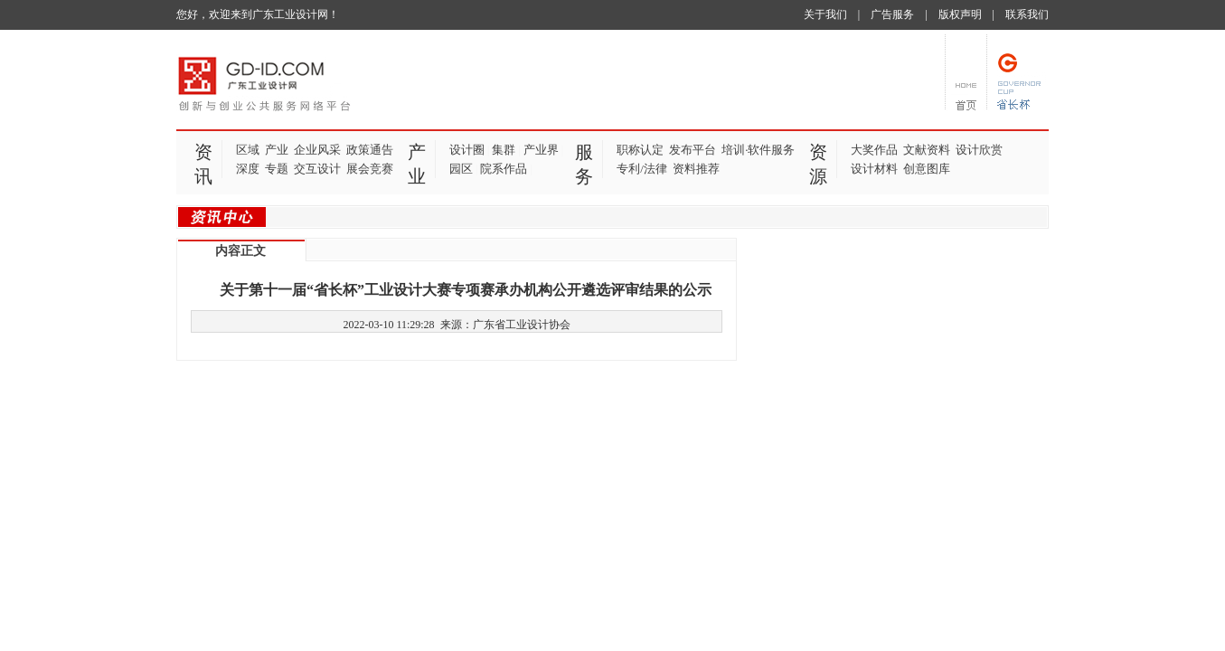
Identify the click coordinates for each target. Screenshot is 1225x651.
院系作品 (503, 168)
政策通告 (369, 149)
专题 (276, 168)
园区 (461, 168)
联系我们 (1027, 14)
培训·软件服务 (758, 149)
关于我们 (825, 14)
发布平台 (692, 149)
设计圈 (467, 149)
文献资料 (926, 149)
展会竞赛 (369, 168)
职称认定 (640, 149)
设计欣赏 (979, 149)
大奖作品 (874, 149)
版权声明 (960, 14)
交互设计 (317, 168)
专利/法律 (642, 168)
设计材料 (874, 168)
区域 (247, 149)
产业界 (541, 149)
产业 (276, 149)
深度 (247, 168)
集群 (503, 149)
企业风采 (317, 149)
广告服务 (892, 14)
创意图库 (926, 168)
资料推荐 (696, 168)
